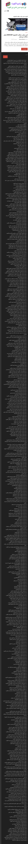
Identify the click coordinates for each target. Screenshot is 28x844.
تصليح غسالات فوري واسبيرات (20, 224)
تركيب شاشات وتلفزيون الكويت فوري (18, 151)
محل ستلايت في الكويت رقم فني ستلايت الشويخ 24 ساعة (15, 736)
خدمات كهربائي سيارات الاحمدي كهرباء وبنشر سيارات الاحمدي (14, 296)
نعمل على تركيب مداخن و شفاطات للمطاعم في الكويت (15, 809)
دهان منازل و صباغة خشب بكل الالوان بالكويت (17, 328)
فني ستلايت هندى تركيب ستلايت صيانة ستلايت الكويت (16, 620)
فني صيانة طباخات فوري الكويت (19, 646)
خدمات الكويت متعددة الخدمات (19, 266)
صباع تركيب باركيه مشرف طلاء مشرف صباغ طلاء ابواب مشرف (14, 398)
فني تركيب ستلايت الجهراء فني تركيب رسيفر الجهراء (16, 513)
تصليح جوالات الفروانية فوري (20, 211)
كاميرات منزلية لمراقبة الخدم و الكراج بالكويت (17, 703)
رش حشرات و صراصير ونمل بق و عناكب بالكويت (17, 335)
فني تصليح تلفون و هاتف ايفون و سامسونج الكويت (16, 557)
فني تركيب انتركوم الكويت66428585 (19, 488)
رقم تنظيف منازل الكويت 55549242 (19, 341)
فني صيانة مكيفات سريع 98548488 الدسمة (17, 653)
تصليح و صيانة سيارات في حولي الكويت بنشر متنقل (16, 227)
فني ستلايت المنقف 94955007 (20, 608)
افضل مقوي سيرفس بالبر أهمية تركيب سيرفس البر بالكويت (15, 98)
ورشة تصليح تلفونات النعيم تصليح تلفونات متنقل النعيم (16, 831)
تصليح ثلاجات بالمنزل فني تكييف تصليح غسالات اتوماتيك (15, 206)
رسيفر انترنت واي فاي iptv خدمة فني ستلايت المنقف (16, 331)
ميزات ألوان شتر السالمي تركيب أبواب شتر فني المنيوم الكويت (14, 778)
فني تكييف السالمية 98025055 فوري (19, 577)
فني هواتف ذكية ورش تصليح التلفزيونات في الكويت (16, 687)
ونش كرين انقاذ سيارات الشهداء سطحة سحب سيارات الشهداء (14, 838)
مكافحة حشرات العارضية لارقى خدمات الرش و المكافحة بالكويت (14, 762)
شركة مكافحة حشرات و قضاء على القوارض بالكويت (16, 385)
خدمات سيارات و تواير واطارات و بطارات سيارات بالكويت (15, 290)
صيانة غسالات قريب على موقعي (19, 438)
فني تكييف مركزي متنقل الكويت (19, 589)
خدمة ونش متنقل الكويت (21, 325)
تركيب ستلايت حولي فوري (20, 145)
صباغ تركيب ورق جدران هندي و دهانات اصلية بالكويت (16, 404)
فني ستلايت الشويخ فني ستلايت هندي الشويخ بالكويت (16, 604)
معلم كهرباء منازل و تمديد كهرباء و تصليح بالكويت (17, 743)
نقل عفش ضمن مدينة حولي (20, 818)
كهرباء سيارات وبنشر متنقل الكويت (19, 718)
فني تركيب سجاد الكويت (21, 517)
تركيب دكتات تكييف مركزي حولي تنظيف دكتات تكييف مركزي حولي (13, 140)
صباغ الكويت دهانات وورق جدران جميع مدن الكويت (16, 400)
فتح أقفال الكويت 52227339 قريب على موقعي (17, 458)
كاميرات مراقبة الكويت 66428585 (19, 699)
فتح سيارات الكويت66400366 (20, 464)
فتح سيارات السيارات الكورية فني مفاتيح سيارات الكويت (15, 461)
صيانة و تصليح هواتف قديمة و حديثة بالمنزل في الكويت (16, 447)
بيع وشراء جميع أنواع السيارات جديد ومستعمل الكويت (16, 127)
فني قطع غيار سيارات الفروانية (20, 668)
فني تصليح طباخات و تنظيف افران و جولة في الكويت (16, 565)
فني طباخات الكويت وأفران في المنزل (18, 664)
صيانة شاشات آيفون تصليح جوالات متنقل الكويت (17, 429)
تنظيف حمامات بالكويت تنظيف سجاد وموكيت (17, 234)
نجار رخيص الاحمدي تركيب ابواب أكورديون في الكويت (16, 794)
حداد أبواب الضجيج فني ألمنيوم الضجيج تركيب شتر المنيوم (15, 255)
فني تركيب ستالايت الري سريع (20, 505)
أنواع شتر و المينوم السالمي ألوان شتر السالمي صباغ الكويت (14, 71)
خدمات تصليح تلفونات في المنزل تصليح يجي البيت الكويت (15, 280)
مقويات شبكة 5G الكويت (21, 761)
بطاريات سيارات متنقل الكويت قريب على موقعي (16, 108)
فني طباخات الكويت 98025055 (20, 662)
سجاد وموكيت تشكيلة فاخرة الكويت (19, 359)
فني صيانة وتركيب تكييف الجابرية (19, 661)
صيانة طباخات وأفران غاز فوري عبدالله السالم (17, 435)
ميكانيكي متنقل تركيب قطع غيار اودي (18, 785)
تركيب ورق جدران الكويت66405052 (19, 174)
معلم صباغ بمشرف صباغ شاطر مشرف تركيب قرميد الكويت (15, 740)
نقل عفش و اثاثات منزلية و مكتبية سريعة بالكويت (17, 821)
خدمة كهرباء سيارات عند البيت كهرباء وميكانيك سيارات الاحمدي (14, 321)
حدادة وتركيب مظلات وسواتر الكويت (19, 265)
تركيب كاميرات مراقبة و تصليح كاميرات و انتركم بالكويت (15, 167)
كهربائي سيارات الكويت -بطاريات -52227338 (17, 719)
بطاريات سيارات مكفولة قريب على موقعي (18, 110)
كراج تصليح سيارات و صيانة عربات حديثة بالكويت (17, 706)
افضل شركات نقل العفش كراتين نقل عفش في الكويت (16, 93)
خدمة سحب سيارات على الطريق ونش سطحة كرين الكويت (15, 310)
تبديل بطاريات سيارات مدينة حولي (19, 132)
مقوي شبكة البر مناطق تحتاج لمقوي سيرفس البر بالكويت (15, 759)
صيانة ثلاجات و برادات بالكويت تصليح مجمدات (17, 423)
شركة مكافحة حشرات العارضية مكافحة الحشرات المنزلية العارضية (13, 384)
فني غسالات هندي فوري (21, 665)
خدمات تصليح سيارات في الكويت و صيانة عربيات (16, 283)
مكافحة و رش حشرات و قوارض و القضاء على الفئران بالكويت (14, 771)
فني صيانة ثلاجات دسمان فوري (20, 642)
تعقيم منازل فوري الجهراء (20, 231)
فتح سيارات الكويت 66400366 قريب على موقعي (17, 463)
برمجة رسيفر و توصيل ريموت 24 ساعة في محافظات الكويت (15, 105)
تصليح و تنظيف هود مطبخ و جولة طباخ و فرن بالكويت (16, 225)
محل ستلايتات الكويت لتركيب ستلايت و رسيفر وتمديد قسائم (15, 737)
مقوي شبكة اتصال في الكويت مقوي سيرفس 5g (17, 758)
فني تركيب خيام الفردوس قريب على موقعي (17, 504)
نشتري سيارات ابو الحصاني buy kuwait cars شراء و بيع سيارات (14, 797)
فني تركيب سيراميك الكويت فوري (19, 519)
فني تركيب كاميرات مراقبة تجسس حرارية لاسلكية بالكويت (15, 535)
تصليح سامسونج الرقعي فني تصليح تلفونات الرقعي (16, 212)
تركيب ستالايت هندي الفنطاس (20, 142)
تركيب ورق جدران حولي (21, 177)
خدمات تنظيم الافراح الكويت (20, 287)
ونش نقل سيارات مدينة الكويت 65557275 (18, 840)
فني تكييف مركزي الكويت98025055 (19, 587)
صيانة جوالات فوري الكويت (20, 425)
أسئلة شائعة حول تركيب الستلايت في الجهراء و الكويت (16, 66)
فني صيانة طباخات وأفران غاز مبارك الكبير (18, 648)
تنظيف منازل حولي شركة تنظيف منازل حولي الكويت (16, 244)
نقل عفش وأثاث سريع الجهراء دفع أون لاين (18, 824)
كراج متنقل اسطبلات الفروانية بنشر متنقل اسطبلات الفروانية (14, 712)
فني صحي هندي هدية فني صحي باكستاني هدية (17, 634)
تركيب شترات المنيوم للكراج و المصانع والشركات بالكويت (15, 155)
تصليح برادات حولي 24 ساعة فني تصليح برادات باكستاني (15, 195)
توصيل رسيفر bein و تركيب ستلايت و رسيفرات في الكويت (15, 252)
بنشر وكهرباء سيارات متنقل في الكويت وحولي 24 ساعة (15, 118)
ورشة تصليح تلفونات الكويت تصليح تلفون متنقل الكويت (15, 829)
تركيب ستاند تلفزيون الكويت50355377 (18, 143)
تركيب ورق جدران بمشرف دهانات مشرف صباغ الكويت (15, 176)
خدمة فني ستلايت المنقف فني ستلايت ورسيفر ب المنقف (15, 319)
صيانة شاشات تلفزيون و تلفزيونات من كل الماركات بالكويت (15, 431)
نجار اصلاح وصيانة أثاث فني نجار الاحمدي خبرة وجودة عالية (15, 791)
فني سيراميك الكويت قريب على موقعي (18, 626)
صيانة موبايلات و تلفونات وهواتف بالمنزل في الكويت (16, 445)
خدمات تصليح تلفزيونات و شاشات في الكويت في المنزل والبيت (14, 278)
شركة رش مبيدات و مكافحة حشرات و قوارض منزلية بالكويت (15, 381)
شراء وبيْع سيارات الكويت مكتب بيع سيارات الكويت (16, 371)
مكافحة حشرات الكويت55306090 (19, 765)
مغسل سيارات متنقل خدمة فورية (19, 747)
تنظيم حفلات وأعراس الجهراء (20, 249)
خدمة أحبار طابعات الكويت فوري (19, 300)
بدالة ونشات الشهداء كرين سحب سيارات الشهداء (16, 104)
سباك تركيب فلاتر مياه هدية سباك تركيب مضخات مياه (16, 354)
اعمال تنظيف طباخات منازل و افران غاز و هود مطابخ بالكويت (14, 88)
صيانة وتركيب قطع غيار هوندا (20, 451)
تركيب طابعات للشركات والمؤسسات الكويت (17, 162)
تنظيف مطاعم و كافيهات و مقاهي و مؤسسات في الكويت (15, 239)
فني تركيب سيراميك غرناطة (20, 520)
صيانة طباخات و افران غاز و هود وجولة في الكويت (16, 434)
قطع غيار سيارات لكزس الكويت (19, 694)
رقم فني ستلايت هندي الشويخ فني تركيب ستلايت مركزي (15, 346)
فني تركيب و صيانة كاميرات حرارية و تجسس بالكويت (16, 542)
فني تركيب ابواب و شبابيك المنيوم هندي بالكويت (17, 478)
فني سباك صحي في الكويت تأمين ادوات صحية (17, 599)
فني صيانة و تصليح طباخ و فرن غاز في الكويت (17, 656)
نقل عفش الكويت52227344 (20, 813)
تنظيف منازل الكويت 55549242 (19, 241)
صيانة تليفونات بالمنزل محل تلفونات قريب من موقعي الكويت (14, 419)
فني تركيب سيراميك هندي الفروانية (19, 523)
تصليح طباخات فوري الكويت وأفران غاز (18, 219)
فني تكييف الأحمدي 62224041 (20, 574)
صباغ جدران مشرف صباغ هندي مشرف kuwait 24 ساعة (15, 406)
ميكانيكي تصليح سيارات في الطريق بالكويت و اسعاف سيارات (14, 781)
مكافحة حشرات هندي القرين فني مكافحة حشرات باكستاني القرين (14, 766)
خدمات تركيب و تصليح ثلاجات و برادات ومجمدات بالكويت (15, 275)
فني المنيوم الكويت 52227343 (20, 475)
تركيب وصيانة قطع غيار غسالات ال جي (18, 187)
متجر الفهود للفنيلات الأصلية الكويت (19, 733)
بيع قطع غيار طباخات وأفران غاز (19, 126)
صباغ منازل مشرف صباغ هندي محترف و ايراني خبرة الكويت (15, 407)
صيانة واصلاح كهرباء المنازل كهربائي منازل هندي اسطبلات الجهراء (14, 448)
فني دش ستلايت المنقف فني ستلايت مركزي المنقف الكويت (15, 595)
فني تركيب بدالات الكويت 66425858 (19, 491)
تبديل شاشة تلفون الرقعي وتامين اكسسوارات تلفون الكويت (15, 136)
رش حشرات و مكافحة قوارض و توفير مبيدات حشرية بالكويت (15, 337)
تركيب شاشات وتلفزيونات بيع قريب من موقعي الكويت (16, 152)
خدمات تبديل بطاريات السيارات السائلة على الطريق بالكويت (15, 268)
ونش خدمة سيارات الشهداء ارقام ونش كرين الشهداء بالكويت (15, 835)
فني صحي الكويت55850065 (20, 627)
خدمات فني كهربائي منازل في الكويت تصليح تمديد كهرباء (15, 293)
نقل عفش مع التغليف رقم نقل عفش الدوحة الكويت (16, 819)
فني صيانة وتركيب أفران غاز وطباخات (18, 659)
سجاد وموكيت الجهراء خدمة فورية (19, 357)
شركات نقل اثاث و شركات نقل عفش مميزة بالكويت (16, 372)
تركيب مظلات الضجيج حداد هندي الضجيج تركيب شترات (15, 168)
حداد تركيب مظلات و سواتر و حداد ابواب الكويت (17, 264)
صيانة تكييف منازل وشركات (20, 415)
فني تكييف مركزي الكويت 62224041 (19, 586)
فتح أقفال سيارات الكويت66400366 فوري (18, 460)
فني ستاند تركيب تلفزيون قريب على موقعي (17, 601)
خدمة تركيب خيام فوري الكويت (20, 303)
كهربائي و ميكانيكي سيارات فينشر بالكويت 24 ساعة (16, 727)
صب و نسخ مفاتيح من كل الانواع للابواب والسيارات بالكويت (15, 395)
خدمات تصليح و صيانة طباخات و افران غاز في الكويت (16, 286)
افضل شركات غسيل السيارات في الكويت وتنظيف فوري (15, 92)
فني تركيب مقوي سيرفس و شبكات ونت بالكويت (17, 541)
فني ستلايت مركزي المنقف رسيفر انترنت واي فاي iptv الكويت (14, 617)
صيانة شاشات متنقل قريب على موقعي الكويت (17, 432)
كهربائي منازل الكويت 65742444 (19, 725)
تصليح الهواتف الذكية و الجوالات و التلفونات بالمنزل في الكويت (14, 193)
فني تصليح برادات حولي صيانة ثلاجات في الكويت (17, 555)
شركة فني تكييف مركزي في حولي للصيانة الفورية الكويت (15, 382)
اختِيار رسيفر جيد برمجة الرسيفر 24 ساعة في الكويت (16, 77)
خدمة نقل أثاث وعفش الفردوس (19, 324)
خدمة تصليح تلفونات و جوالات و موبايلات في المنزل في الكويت (14, 307)
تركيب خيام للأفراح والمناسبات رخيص (18, 139)
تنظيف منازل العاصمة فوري (20, 240)
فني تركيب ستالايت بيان (21, 507)
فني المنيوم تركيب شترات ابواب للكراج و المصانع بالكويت (15, 476)
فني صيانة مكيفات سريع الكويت (19, 655)
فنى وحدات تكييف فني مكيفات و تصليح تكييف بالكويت (16, 467)
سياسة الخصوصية (22, 363)
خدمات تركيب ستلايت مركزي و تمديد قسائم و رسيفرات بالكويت (14, 272)
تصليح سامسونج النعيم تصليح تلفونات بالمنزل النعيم (16, 214)
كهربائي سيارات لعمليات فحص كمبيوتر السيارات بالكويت (15, 724)
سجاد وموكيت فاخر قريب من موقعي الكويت (17, 362)
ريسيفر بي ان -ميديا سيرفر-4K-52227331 (18, 350)
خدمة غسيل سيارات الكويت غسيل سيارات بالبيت (16, 318)
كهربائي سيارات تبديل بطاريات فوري (19, 722)
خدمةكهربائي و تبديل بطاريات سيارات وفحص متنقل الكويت (15, 327)
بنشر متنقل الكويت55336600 (20, 115)
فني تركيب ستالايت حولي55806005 (19, 508)
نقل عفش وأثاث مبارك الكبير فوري (19, 826)
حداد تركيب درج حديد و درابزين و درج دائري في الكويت (16, 262)
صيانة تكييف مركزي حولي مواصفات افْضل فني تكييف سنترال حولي (13, 412)
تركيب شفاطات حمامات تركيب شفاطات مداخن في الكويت (15, 161)
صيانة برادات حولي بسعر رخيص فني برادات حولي (16, 409)
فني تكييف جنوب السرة (21, 582)
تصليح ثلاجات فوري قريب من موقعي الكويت (17, 208)
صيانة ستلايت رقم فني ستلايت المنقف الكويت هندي (16, 426)
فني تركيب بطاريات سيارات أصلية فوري (18, 494)
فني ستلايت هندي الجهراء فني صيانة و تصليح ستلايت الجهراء (15, 621)
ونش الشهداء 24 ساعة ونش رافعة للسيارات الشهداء (16, 834)
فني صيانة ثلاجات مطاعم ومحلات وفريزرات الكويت (16, 643)
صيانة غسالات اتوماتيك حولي (20, 436)
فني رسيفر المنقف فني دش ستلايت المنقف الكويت (16, 596)
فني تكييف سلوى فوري (21, 583)
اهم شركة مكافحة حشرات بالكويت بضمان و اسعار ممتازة (15, 102)
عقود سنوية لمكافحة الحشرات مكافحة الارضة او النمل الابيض (14, 454)
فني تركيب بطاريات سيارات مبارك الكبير (18, 495)
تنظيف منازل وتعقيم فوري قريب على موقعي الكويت (16, 246)
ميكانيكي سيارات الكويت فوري (20, 782)
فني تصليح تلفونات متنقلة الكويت (19, 560)
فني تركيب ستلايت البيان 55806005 (19, 511)
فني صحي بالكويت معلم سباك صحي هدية (18, 629)
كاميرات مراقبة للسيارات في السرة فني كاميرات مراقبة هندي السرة (13, 700)
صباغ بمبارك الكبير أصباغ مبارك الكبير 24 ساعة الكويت (16, 401)
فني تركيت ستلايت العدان (20, 552)
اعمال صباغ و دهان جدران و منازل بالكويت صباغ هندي (16, 89)
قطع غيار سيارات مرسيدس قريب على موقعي (17, 697)
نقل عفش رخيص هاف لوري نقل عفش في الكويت (16, 816)
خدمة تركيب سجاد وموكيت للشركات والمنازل (17, 305)
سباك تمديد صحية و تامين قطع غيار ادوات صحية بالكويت (15, 356)
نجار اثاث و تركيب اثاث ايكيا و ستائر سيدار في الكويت (16, 790)
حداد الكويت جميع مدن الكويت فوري (19, 259)
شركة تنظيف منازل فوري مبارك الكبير (18, 379)
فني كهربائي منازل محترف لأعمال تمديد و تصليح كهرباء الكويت (14, 677)
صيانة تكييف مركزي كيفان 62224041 (19, 413)
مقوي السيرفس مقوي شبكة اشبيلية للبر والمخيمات (16, 752)
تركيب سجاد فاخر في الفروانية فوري (19, 148)
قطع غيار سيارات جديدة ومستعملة (19, 693)
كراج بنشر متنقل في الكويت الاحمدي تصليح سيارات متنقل (15, 705)
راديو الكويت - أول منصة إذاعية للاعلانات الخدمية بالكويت (15, 329)
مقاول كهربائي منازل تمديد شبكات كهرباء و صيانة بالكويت (15, 750)
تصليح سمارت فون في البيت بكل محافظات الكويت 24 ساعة (15, 215)
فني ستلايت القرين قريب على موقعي (18, 607)
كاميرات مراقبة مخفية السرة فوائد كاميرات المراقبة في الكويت (14, 702)
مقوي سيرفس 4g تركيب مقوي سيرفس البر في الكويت (15, 753)
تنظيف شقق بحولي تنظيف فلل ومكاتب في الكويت (16, 237)
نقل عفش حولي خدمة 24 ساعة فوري (18, 815)
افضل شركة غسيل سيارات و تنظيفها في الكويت (17, 95)
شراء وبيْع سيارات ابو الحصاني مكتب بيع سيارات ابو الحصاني (15, 369)
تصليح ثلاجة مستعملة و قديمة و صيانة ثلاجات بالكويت (16, 209)
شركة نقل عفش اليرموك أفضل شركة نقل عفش (17, 393)
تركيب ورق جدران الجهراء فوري (19, 173)
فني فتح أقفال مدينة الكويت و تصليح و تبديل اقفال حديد (16, 667)
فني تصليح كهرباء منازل (21, 570)
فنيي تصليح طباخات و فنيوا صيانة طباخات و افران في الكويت (14, 690)
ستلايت (25, 32)
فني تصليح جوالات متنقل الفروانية (19, 561)
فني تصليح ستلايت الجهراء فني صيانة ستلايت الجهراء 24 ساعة (14, 563)
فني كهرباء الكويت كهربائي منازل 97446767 (17, 673)
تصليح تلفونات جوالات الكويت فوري (19, 202)
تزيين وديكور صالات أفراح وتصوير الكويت (18, 190)
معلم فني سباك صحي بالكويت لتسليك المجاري (17, 741)
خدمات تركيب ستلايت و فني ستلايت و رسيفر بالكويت (16, 274)
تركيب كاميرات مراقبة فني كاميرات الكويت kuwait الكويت (15, 165)
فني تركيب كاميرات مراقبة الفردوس (19, 533)
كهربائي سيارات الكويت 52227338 (19, 721)
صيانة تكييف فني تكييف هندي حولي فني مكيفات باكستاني (15, 410)
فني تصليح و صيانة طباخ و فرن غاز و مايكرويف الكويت (16, 571)
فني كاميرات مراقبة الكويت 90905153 (18, 671)
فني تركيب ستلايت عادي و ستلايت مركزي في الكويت (16, 514)
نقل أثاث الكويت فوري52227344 (19, 810)
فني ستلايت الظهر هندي (21, 605)
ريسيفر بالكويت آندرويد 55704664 (19, 349)
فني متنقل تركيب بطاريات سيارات (19, 678)
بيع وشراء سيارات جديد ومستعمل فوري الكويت (17, 129)
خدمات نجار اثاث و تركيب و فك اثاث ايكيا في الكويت (16, 297)
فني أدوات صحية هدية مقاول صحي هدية (18, 469)
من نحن (24, 777)
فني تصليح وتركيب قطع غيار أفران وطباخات (17, 573)
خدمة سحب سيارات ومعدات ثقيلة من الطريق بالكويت (16, 312)
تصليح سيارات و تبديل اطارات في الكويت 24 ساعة (16, 217)
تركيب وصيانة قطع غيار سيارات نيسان (18, 184)
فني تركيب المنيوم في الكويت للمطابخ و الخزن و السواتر (15, 479)
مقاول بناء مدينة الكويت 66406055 (19, 749)
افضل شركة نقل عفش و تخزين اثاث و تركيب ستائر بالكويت (15, 96)
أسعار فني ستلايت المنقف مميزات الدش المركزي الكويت (15, 67)
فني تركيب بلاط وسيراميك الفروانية (19, 497)
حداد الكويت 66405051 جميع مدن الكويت (18, 258)
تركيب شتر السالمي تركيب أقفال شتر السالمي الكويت (15, 154)
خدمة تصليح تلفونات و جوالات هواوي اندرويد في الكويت (15, 306)
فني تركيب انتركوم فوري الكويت (19, 489)
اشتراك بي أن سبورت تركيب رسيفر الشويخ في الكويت (15, 82)
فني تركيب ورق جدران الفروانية (19, 548)
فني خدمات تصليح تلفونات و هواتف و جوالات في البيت (16, 593)
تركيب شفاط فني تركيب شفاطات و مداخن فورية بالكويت (15, 156)
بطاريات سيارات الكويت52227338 (19, 107)
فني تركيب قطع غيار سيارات (20, 530)
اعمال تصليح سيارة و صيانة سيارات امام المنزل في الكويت (15, 86)
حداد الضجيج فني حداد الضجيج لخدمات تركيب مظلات (16, 256)
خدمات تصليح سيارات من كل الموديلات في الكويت (16, 284)
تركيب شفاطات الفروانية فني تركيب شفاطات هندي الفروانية (14, 158)
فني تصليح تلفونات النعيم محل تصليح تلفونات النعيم (16, 558)
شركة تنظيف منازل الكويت (20, 378)
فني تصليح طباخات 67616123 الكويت (19, 564)
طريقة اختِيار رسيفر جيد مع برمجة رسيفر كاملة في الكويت (15, 453)
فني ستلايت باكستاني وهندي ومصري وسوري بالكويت (16, 609)
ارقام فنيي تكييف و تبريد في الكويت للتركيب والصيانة (16, 79)
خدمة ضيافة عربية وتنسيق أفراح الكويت (18, 316)
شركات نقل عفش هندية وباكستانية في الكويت (17, 373)
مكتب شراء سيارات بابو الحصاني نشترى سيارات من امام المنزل (14, 772)
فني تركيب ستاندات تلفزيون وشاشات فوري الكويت (16, 510)
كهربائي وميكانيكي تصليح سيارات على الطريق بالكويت (16, 728)
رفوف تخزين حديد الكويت (20, 338)
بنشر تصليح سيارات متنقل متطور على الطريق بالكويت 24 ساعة (14, 111)
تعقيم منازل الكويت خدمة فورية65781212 (18, 230)
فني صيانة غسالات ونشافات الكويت (19, 652)
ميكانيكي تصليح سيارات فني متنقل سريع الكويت (17, 780)
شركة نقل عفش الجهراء (21, 388)
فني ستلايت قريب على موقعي (20, 615)
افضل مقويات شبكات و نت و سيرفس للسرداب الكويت (16, 101)
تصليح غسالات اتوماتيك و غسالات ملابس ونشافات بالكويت (15, 222)
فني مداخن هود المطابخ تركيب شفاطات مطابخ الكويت (15, 681)
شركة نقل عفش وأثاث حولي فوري (19, 394)
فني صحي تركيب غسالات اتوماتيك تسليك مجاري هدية (16, 630)
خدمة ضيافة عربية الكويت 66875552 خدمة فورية (17, 315)
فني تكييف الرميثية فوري (21, 576)
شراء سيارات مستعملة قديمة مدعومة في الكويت (16, 368)
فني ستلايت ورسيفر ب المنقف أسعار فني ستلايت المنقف (15, 624)
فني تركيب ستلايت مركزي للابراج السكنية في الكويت (16, 516)
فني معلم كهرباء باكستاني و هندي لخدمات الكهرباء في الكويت (14, 683)
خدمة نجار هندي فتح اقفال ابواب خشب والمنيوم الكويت (15, 322)
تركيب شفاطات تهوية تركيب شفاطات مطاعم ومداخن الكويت (14, 159)
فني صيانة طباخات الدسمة (20, 645)
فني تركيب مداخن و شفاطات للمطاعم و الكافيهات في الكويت (14, 538)
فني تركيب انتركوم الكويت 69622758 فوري (17, 485)
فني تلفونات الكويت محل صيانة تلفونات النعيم (17, 590)
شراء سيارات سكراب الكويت (20, 366)
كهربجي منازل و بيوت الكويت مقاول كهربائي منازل (16, 730)
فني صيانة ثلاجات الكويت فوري (20, 640)
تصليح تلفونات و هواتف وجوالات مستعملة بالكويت (16, 203)
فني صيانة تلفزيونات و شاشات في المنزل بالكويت (16, 639)
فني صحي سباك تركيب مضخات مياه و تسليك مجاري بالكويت (14, 631)
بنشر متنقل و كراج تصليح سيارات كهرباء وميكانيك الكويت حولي (14, 117)
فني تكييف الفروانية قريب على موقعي (18, 580)
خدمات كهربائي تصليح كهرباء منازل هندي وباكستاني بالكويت (15, 294)
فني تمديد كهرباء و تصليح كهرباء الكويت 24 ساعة (17, 592)
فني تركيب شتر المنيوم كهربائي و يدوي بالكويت (17, 524)
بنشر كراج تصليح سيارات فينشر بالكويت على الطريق (16, 112)
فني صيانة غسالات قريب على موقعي (19, 649)
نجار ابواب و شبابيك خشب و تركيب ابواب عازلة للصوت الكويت (14, 788)
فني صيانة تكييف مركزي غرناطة (19, 636)
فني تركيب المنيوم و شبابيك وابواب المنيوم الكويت (16, 482)
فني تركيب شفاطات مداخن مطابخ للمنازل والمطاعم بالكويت (14, 529)
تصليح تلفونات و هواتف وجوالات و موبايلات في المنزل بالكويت (14, 205)
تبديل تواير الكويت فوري (21, 133)
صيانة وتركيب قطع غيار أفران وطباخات (18, 450)
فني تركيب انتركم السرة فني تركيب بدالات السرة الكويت (15, 483)
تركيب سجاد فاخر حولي (21, 146)
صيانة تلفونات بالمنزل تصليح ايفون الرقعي (18, 416)
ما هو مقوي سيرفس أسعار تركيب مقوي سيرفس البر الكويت (14, 731)
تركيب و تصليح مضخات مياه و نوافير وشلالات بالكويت (16, 171)
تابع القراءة (23, 49)
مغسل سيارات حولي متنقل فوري (19, 744)
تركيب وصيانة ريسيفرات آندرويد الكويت (18, 183)
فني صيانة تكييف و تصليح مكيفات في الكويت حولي (16, 637)
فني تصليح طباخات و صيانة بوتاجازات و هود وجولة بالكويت (15, 567)
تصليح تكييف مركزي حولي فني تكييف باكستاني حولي (16, 196)
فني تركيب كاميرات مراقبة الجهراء (19, 532)
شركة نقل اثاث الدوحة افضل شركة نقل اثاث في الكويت (15, 387)
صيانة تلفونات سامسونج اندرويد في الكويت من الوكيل (16, 417)
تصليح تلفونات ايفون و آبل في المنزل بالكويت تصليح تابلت (15, 200)
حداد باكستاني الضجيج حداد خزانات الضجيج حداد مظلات (15, 261)
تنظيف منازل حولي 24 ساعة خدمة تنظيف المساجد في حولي (14, 243)
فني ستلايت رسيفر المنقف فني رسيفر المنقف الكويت (15, 611)
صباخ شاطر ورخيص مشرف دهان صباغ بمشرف (17, 397)
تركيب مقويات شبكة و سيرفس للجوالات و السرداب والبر (15, 170)
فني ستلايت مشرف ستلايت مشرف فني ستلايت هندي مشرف (14, 618)
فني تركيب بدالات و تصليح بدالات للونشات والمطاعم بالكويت (14, 492)
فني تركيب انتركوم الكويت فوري (19, 486)
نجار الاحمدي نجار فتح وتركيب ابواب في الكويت (17, 793)
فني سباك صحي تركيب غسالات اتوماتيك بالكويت (16, 598)
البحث (25, 54)
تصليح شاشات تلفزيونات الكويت (19, 218)
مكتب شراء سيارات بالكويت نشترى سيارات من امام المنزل (15, 774)
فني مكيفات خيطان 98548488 (20, 686)
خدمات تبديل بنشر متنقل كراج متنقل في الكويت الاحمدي (15, 269)
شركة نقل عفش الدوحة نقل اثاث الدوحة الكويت (17, 390)
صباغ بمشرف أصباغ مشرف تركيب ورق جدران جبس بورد (15, 403)
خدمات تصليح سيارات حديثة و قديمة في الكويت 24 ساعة (15, 281)
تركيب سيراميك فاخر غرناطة (20, 149)
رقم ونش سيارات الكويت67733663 (19, 347)
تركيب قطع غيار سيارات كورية (20, 164)
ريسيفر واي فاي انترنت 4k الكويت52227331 (17, 351)
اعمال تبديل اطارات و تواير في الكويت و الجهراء (17, 85)
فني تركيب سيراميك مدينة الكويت (19, 522)
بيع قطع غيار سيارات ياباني (20, 124)
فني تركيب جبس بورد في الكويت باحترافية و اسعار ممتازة (15, 500)
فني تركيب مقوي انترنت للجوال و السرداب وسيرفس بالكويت (14, 539)
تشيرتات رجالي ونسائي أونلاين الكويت (18, 192)
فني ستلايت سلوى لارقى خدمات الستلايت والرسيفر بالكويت (15, 614)
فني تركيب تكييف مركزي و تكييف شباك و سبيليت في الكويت (14, 498)
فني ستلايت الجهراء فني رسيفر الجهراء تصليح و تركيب (16, 602)
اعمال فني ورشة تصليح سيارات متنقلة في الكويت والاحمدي (15, 90)
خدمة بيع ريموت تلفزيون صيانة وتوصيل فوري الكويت (16, 302)
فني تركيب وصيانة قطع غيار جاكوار (19, 551)
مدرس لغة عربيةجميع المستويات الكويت (18, 739)
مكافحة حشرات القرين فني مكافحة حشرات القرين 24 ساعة (15, 763)
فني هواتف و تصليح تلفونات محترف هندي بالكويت (16, 689)
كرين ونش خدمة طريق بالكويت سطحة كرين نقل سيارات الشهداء (14, 717)
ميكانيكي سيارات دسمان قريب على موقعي (17, 784)
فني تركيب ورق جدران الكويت (20, 549)
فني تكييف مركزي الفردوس (20, 585)
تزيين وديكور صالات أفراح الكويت (19, 189)
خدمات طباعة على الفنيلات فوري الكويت (18, 291)
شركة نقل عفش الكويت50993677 (19, 391)
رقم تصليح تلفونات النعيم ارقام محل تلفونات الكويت (16, 340)
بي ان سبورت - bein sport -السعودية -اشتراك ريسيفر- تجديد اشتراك (13, 120)
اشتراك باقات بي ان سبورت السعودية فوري (17, 80)
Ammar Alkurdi (20, 39)
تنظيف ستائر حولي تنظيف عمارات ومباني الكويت (16, 236)
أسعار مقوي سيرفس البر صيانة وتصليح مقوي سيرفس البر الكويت (14, 69)
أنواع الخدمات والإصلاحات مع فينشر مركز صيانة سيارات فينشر (14, 70)
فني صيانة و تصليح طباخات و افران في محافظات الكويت (15, 658)
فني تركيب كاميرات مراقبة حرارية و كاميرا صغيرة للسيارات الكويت (13, 536)
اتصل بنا (23, 76)
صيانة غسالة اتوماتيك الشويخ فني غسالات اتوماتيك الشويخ (15, 439)
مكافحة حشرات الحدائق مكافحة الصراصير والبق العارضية (15, 61)
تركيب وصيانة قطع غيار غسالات (19, 186)
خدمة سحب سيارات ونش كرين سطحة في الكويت (16, 313)
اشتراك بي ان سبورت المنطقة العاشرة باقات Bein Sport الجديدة (14, 83)
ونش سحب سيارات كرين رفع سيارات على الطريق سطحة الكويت (14, 837)
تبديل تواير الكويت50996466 (20, 134)
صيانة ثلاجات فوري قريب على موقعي (18, 420)
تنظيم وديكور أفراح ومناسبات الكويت (19, 250)
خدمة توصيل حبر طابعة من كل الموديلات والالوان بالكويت (15, 309)
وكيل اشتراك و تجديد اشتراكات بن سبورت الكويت (16, 832)
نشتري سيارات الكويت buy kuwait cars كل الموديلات (16, 799)
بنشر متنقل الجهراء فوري (21, 114)
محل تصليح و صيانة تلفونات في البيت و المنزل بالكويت (16, 734)
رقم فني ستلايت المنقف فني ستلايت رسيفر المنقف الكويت (15, 344)
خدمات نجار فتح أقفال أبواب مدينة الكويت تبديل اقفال (16, 299)
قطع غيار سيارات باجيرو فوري (20, 692)
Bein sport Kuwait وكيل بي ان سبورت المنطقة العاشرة (15, 60)
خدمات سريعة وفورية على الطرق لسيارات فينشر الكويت (15, 288)
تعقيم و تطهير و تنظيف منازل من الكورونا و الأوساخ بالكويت (15, 233)
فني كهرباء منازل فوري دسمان (20, 675)
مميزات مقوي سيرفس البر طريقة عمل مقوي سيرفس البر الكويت (14, 775)
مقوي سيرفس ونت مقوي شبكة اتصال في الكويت (16, 756)
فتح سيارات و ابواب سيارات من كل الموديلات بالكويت (16, 466)
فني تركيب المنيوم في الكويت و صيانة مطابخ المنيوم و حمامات (14, 480)
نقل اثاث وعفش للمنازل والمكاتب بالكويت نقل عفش (16, 812)
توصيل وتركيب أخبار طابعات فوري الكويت (18, 253)
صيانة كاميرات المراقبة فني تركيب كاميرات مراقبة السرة (15, 444)
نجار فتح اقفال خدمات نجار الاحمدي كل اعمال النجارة (16, 796)
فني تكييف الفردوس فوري (20, 579)
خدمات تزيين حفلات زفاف (20, 277)
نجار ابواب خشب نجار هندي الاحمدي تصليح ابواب (17, 787)
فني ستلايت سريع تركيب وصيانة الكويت (18, 612)
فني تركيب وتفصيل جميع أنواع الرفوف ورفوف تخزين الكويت (15, 546)
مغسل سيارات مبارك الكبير (20, 746)
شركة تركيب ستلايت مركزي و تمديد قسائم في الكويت (16, 375)
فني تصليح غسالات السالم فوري (19, 568)
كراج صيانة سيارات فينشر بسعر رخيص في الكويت (16, 711)
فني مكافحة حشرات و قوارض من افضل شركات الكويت (15, 684)
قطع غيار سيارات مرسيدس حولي (19, 696)
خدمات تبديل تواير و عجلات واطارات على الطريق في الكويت (15, 271)
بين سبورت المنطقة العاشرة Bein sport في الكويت (16, 130)
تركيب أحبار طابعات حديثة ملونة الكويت (18, 137)
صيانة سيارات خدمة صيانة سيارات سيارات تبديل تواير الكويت (14, 428)
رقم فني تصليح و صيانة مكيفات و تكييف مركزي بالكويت (15, 343)
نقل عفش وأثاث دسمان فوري (20, 822)
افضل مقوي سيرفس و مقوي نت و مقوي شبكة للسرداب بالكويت (14, 99)
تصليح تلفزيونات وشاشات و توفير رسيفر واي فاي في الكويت (15, 198)
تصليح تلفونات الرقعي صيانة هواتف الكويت (18, 199)
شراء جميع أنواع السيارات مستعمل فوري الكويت (17, 365)
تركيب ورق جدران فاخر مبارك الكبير (19, 178)
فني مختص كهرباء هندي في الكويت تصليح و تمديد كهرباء (15, 680)
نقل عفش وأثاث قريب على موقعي (19, 825)
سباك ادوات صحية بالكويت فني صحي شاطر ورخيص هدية (15, 353)
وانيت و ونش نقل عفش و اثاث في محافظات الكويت (16, 828)
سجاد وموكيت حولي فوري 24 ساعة (19, 360)
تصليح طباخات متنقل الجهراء (20, 221)
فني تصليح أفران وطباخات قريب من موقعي (17, 554)
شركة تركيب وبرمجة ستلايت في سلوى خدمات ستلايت (16, 376)
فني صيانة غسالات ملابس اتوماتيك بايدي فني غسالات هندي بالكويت (13, 651)
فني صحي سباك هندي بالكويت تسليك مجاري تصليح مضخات (15, 633)
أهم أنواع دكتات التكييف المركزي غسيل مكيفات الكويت (15, 73)
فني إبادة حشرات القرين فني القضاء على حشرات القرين (15, 470)
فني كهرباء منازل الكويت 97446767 (19, 674)
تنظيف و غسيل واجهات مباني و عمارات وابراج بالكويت (16, 247)
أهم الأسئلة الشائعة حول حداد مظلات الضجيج (17, 74)
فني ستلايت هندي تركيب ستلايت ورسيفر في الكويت (16, 623)
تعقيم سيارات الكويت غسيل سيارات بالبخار (17, 228)
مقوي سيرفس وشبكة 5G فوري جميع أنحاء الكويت (16, 755)
